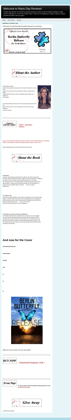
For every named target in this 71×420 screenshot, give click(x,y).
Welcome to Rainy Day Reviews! (22, 8)
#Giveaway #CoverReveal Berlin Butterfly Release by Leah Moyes (22, 26)
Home (4, 20)
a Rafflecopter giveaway (8, 410)
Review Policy (11, 20)
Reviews (19, 20)
